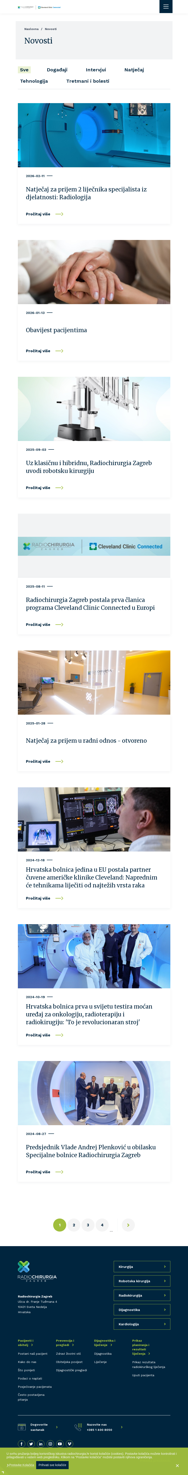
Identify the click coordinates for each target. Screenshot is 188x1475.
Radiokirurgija (130, 1295)
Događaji (57, 69)
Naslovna (31, 29)
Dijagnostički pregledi (71, 1370)
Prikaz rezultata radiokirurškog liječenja (148, 1364)
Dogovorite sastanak (39, 1427)
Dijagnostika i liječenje (104, 1343)
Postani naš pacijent (32, 1353)
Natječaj (134, 69)
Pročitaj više (38, 214)
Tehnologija (34, 81)
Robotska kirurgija (134, 1281)
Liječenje (100, 1362)
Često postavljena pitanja (31, 1397)
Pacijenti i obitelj (25, 1343)
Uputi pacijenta (143, 1375)
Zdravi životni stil (68, 1353)
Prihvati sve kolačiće (52, 1465)
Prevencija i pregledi (65, 1343)
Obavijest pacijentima (56, 330)
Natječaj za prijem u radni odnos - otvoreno (86, 740)
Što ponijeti (26, 1370)
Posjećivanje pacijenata (35, 1386)
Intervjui (96, 69)
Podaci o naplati (30, 1378)
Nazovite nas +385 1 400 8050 (99, 1427)
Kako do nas (27, 1362)
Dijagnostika (103, 1353)
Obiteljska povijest (69, 1362)
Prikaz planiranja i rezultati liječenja (140, 1347)
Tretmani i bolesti (87, 81)
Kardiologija (129, 1324)
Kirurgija (126, 1267)
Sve (24, 69)
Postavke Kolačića (21, 1465)
